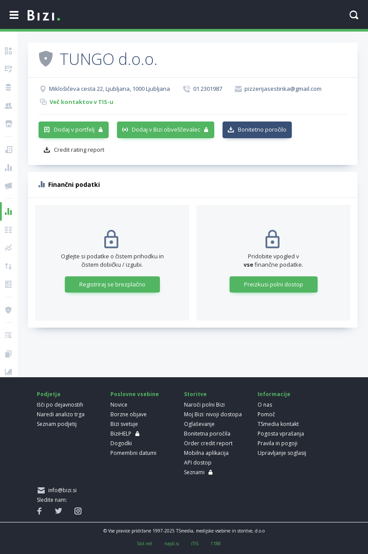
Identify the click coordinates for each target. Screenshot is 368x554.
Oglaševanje (199, 424)
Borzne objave (128, 414)
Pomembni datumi (133, 453)
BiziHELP (120, 433)
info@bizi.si (61, 490)
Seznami (194, 472)
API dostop (198, 462)
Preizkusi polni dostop (273, 284)
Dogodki (121, 443)
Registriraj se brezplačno (112, 284)
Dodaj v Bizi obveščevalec (166, 129)
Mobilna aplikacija (206, 453)
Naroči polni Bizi (204, 404)
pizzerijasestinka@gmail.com (283, 89)
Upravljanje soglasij (282, 453)
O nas (265, 404)
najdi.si (171, 543)
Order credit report (208, 443)
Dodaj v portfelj (74, 129)
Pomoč (266, 414)
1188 (215, 543)
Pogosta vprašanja (281, 433)
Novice (118, 404)
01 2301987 (207, 89)
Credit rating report (79, 150)
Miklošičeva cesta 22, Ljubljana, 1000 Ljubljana (109, 89)
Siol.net (144, 543)
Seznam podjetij (57, 424)
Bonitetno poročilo (262, 129)
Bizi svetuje (124, 424)
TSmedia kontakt (278, 424)
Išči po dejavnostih (60, 404)
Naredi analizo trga (61, 414)
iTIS (194, 543)
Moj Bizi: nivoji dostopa (213, 414)
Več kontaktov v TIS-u (81, 102)
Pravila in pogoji (277, 443)
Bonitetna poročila (207, 433)
